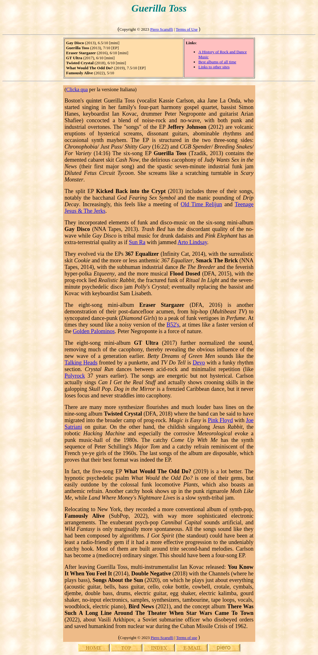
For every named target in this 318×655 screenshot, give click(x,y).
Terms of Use (187, 29)
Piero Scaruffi (161, 29)
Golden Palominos (94, 331)
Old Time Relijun (201, 204)
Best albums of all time (217, 62)
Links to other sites (213, 67)
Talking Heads (81, 362)
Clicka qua (77, 89)
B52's (172, 325)
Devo (199, 362)
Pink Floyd (220, 420)
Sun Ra (137, 242)
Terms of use (186, 637)
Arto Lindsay (192, 242)
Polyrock (75, 376)
